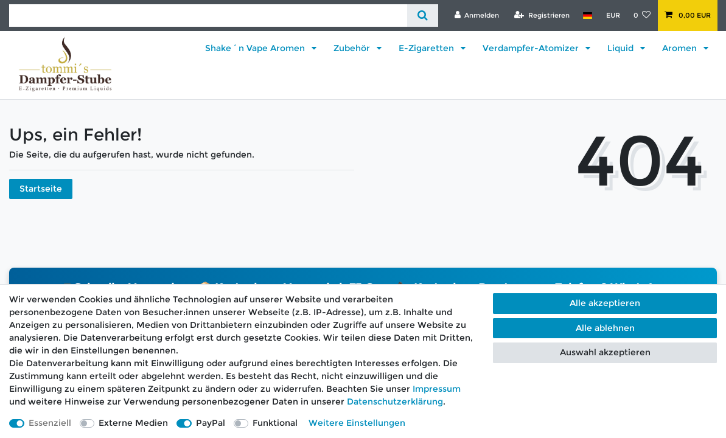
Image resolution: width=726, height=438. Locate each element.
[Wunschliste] (642, 15)
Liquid (621, 48)
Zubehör (352, 48)
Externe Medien (133, 422)
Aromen (680, 48)
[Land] (587, 15)
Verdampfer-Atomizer (532, 48)
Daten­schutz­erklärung (395, 401)
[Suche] (422, 15)
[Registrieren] (542, 15)
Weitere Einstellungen (357, 422)
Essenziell (50, 422)
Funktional (275, 422)
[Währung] (612, 15)
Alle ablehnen (605, 327)
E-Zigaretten (427, 48)
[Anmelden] (476, 15)
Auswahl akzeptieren (605, 352)
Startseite (40, 188)
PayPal (210, 422)
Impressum (437, 388)
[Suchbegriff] (208, 15)
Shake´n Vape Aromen (256, 48)
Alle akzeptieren (605, 302)
